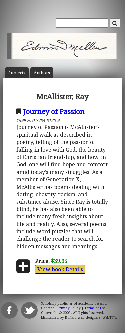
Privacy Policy (69, 308)
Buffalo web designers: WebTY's (90, 317)
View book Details (60, 269)
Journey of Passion (53, 111)
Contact (47, 308)
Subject (16, 73)
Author (42, 73)
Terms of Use (94, 308)
